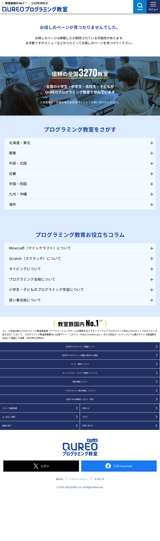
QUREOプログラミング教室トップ (80, 347)
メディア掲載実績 (14, 422)
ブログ (86, 433)
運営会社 (50, 497)
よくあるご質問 (13, 433)
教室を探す (10, 444)
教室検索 (140, 9)
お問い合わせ (91, 444)
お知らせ (88, 422)
